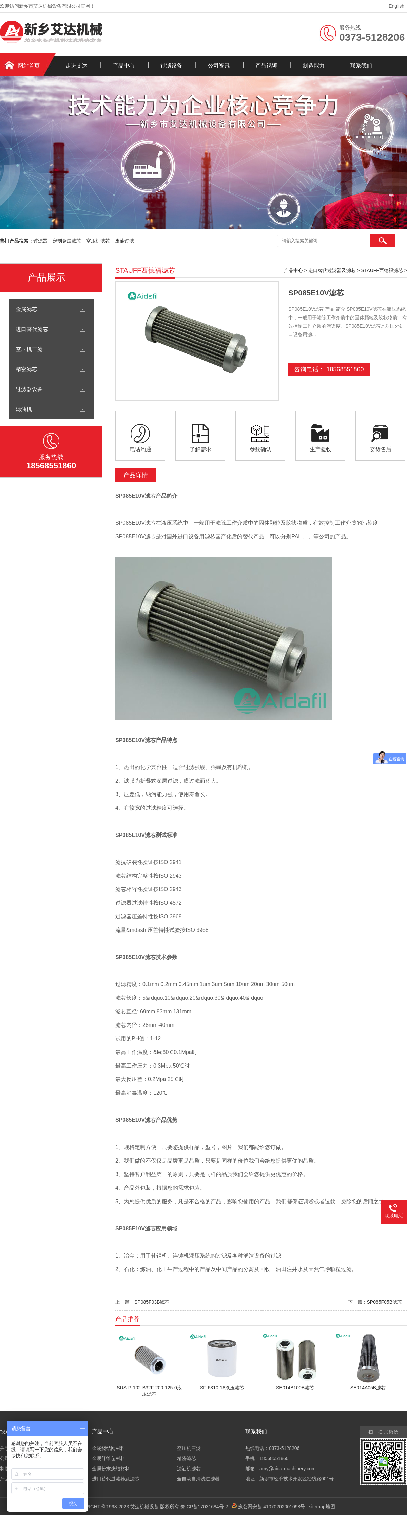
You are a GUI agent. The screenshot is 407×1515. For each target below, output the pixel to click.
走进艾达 (76, 66)
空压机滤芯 (98, 241)
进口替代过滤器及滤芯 (332, 270)
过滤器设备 (29, 389)
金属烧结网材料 (108, 1448)
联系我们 (361, 66)
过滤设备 (171, 66)
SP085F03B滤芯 (152, 1302)
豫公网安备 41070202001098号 (271, 1506)
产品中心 (124, 66)
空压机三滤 (29, 349)
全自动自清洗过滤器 (198, 1478)
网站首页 (29, 66)
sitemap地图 (322, 1506)
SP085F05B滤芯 (384, 1302)
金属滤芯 (26, 309)
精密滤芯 (26, 369)
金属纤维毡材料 (108, 1458)
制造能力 (314, 66)
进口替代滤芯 (32, 329)
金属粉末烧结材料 (111, 1468)
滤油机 (24, 409)
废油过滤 (124, 241)
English (396, 6)
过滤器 (40, 241)
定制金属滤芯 (67, 241)
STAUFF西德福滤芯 (382, 270)
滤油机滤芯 (189, 1468)
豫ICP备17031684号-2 (204, 1506)
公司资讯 (219, 66)
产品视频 (266, 66)
